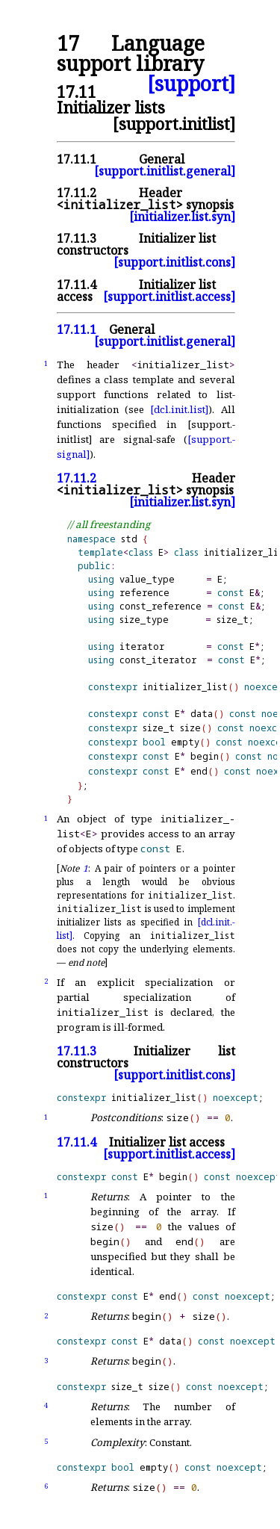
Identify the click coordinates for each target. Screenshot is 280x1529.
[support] (191, 84)
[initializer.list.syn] (182, 217)
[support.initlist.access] (169, 297)
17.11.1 (76, 159)
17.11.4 (76, 285)
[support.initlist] (174, 123)
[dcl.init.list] (179, 409)
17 (68, 44)
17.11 (76, 91)
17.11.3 (76, 238)
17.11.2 (76, 193)
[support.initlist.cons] (174, 262)
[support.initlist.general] (164, 171)
